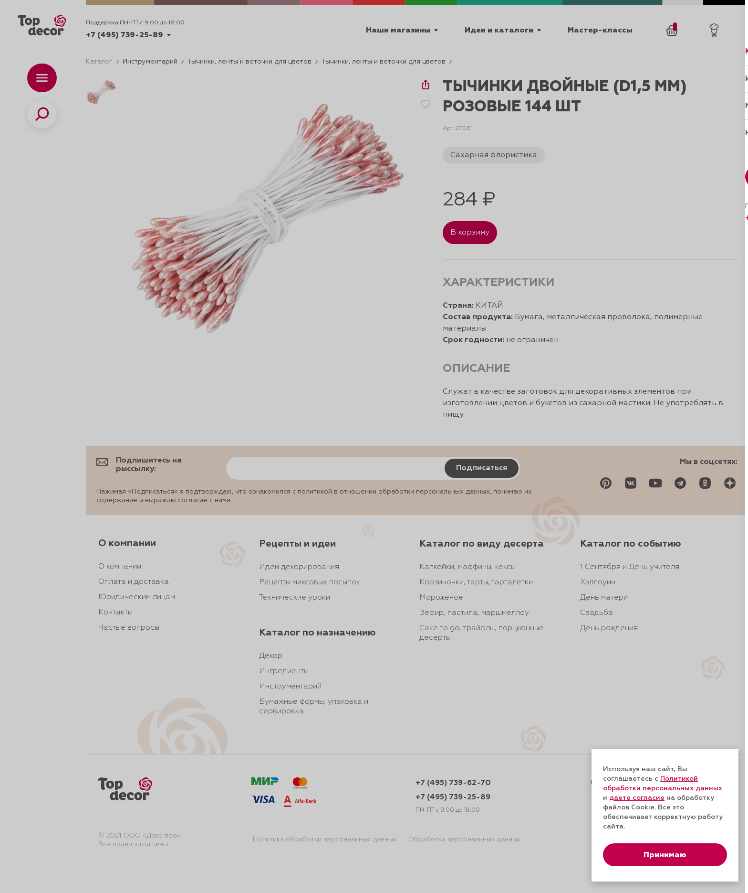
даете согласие (637, 798)
